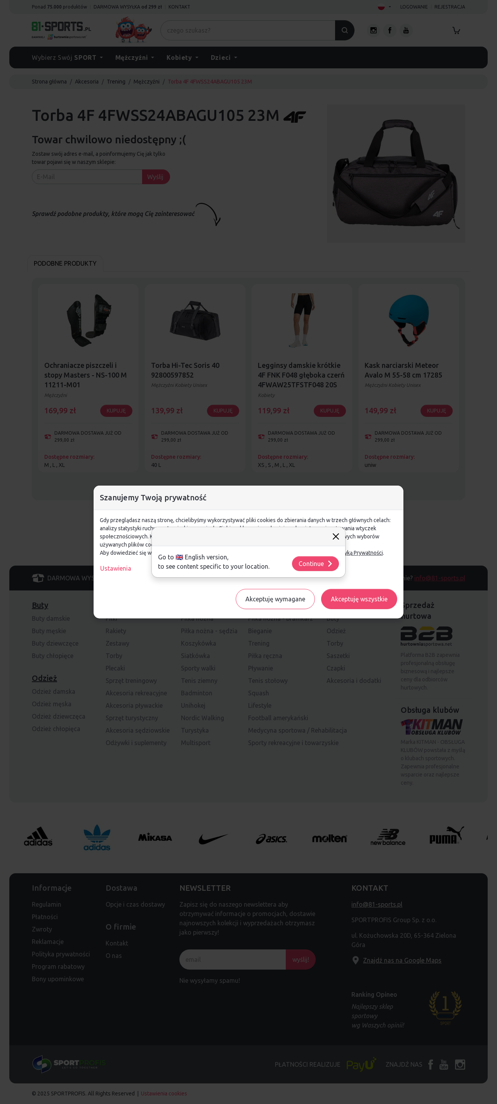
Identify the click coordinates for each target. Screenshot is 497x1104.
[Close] (336, 536)
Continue (316, 563)
